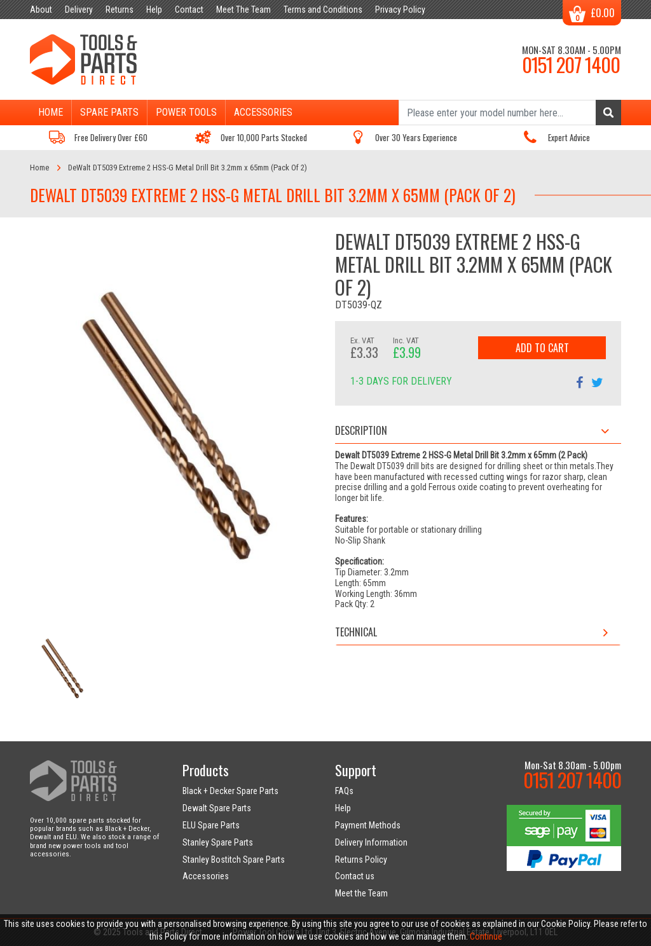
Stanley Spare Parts (217, 842)
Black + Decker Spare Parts (230, 791)
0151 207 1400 (571, 64)
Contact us (354, 876)
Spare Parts (109, 112)
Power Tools (186, 112)
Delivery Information (371, 842)
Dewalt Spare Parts (216, 808)
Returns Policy (361, 859)
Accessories (263, 112)
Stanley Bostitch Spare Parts (233, 859)
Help (343, 808)
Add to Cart (542, 347)
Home (50, 112)
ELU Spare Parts (211, 825)
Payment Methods (368, 825)
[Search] (510, 112)
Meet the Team (361, 893)
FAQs (344, 791)
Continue (486, 936)
